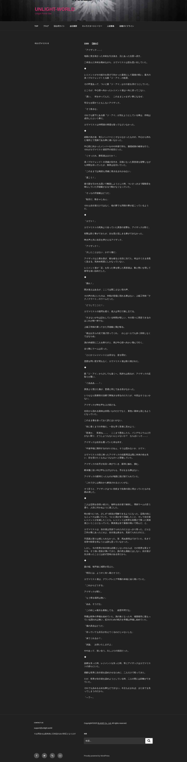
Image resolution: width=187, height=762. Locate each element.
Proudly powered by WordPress (97, 756)
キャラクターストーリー (92, 26)
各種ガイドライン (126, 26)
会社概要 (73, 26)
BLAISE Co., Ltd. (104, 723)
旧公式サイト (59, 26)
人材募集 (110, 26)
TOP (36, 26)
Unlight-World (55, 9)
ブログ (46, 26)
